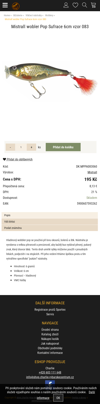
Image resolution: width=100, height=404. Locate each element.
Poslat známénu (13, 228)
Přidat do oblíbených (18, 159)
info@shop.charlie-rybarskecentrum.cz (50, 377)
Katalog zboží (50, 334)
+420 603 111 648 (50, 372)
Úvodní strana (50, 329)
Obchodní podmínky (50, 348)
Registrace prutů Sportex (50, 309)
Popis (7, 215)
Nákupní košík (50, 339)
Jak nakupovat (50, 343)
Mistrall (92, 172)
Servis (50, 314)
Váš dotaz (9, 221)
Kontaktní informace (50, 353)
